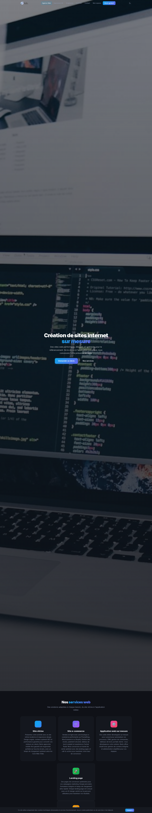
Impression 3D (58, 3)
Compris (130, 810)
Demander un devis (66, 361)
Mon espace (97, 3)
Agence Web (46, 3)
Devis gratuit (109, 3)
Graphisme (69, 3)
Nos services (88, 361)
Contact (87, 3)
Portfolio (79, 3)
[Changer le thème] (130, 3)
